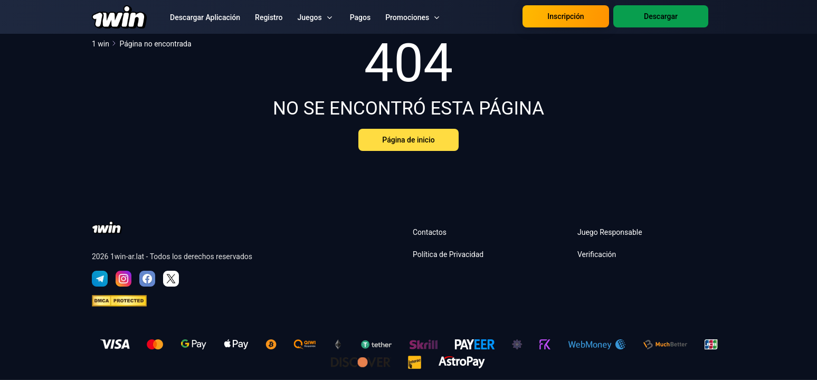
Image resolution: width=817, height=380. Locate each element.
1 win (104, 44)
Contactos (429, 232)
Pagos (360, 17)
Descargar (661, 16)
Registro (268, 17)
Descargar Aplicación (205, 17)
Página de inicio (408, 140)
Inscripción (565, 16)
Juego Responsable (609, 232)
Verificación (596, 254)
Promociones (407, 17)
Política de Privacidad (448, 254)
